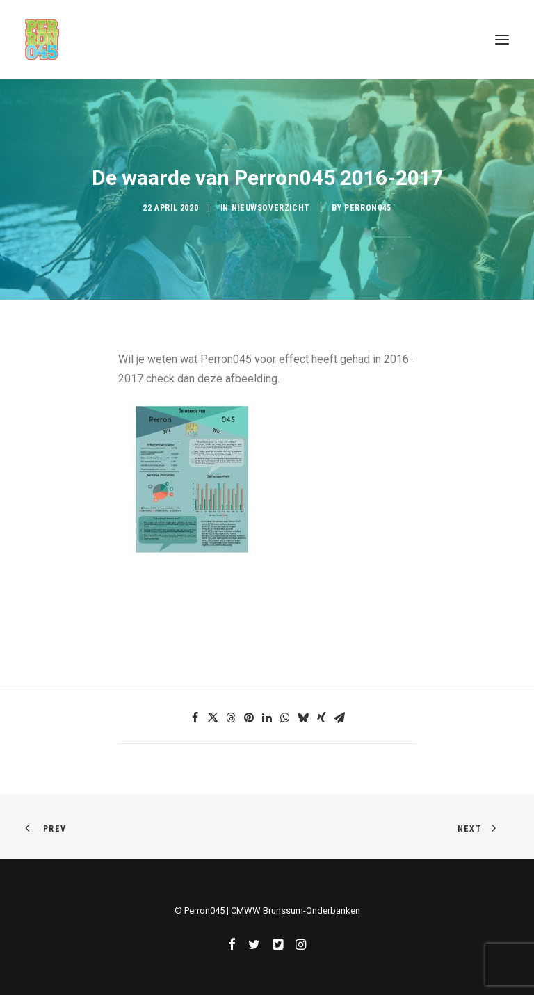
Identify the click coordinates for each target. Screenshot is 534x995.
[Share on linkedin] (267, 717)
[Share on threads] (230, 717)
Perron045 (367, 208)
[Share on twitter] (212, 717)
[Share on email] (339, 717)
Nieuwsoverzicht (271, 208)
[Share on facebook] (194, 717)
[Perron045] (42, 39)
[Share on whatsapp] (285, 717)
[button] (502, 39)
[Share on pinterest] (249, 717)
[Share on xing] (321, 717)
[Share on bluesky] (303, 717)
